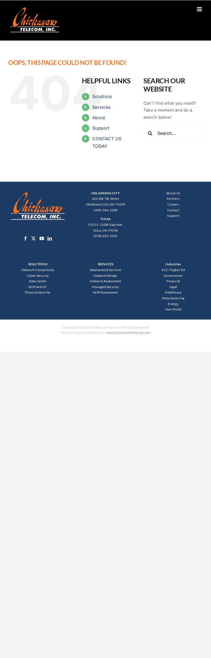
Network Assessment (105, 281)
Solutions (102, 96)
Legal (173, 287)
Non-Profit (173, 309)
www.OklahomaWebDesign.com (128, 332)
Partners (173, 198)
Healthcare (173, 292)
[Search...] (173, 133)
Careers (173, 204)
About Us (173, 193)
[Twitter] (33, 238)
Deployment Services (105, 270)
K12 (165, 270)
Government (173, 276)
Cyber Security (38, 276)
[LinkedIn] (50, 238)
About (98, 117)
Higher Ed (177, 270)
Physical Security (37, 292)
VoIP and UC (37, 287)
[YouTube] (42, 238)
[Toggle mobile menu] (200, 9)
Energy (173, 304)
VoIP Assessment (105, 292)
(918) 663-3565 (105, 236)
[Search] (150, 133)
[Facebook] (25, 238)
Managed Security (105, 287)
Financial (173, 281)
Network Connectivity (37, 270)
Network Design (105, 276)
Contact (173, 210)
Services (101, 107)
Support (100, 128)
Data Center (38, 281)
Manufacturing (173, 298)
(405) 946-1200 (105, 210)
